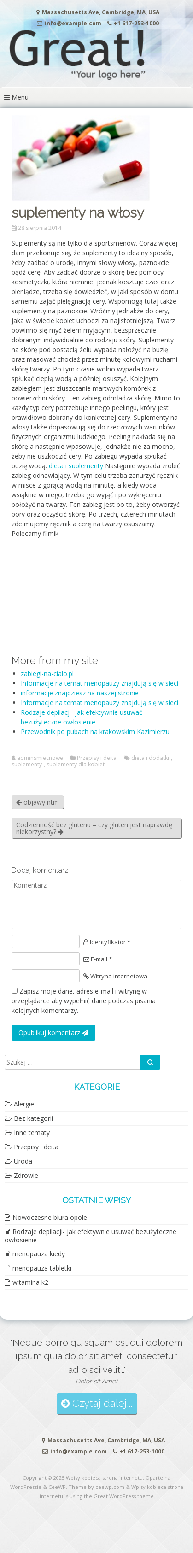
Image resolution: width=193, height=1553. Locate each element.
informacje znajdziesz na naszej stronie (80, 692)
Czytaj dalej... (96, 1403)
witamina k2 (30, 1282)
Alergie (24, 1104)
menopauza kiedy (38, 1253)
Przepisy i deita (97, 758)
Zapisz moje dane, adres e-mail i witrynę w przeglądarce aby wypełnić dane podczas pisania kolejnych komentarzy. (84, 1001)
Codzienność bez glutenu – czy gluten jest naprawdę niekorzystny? (94, 828)
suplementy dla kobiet (76, 764)
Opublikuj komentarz (53, 1032)
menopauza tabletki (41, 1268)
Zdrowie (26, 1175)
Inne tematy (32, 1132)
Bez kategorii (33, 1118)
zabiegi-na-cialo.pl (47, 673)
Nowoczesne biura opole (49, 1217)
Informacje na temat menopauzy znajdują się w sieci (99, 683)
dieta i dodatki (150, 758)
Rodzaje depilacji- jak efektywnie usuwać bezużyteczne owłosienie (90, 1235)
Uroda (23, 1161)
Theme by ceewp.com (96, 1486)
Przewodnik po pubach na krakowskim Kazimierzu (95, 731)
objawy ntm (37, 802)
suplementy (27, 764)
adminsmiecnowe (40, 758)
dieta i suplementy (76, 465)
